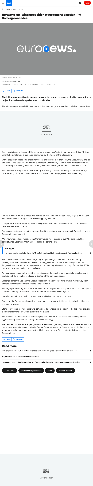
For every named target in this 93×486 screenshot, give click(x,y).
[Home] (2, 9)
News (8, 9)
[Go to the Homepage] (9, 3)
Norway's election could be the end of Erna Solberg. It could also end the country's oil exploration (43, 253)
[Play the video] (46, 49)
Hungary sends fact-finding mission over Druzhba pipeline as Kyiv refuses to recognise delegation (41, 362)
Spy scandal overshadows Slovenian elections (20, 356)
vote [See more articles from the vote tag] (50, 370)
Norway (21, 9)
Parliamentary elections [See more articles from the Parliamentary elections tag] (31, 370)
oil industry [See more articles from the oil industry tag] (9, 370)
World (14, 9)
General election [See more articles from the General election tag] (65, 370)
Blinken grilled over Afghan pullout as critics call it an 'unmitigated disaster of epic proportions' (39, 351)
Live (87, 3)
